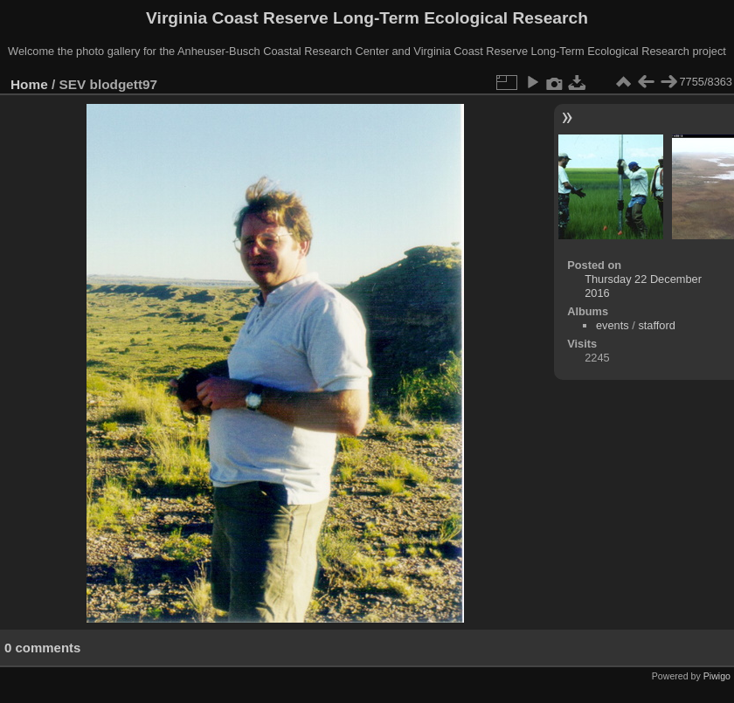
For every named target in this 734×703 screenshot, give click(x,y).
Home (29, 84)
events (612, 325)
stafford (656, 325)
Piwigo (717, 676)
